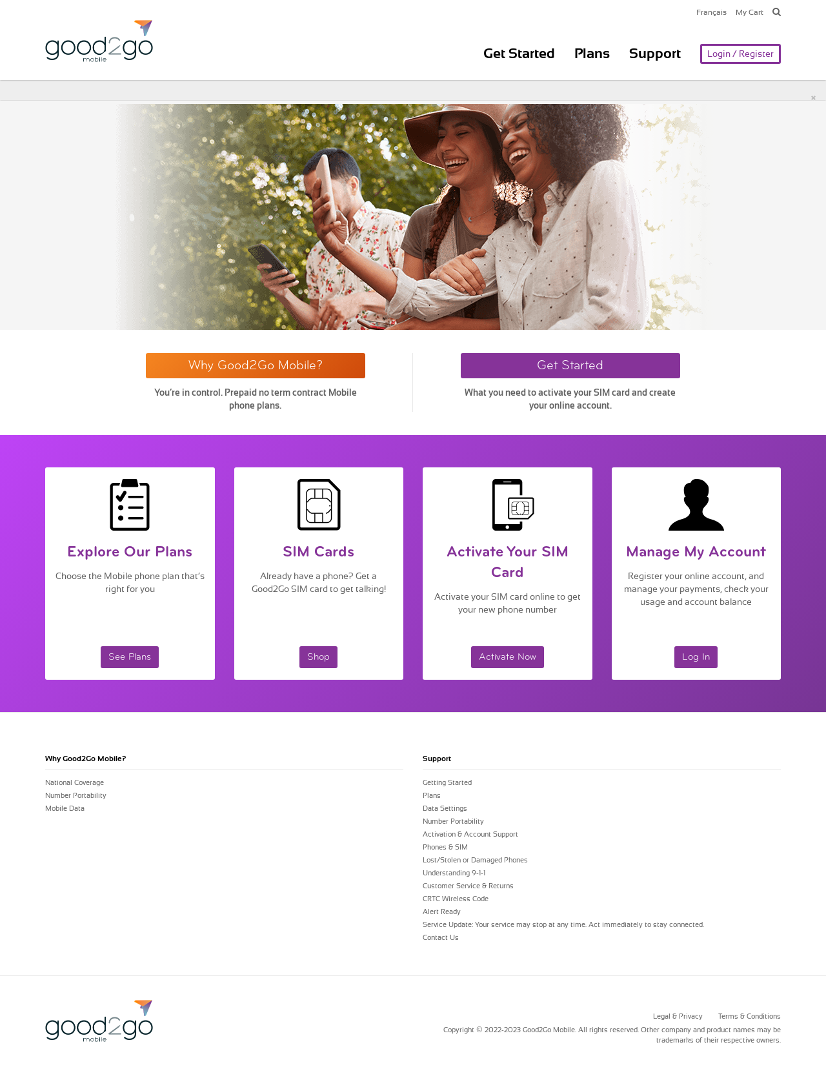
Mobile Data (65, 808)
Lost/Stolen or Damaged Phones (475, 860)
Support (655, 53)
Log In (696, 657)
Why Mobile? (85, 758)
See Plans (129, 657)
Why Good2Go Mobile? (255, 366)
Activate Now (507, 657)
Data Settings (445, 808)
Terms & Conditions (749, 1016)
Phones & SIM (445, 847)
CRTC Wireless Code (456, 899)
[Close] (813, 97)
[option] (413, 217)
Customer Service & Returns (468, 886)
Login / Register (740, 53)
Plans (592, 53)
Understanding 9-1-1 (454, 873)
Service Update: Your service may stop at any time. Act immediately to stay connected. (563, 925)
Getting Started (447, 783)
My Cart (749, 12)
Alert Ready (442, 912)
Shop (318, 657)
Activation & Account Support (470, 834)
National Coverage (74, 783)
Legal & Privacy (678, 1016)
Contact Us (441, 937)
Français (711, 12)
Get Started (519, 53)
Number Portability (75, 795)
